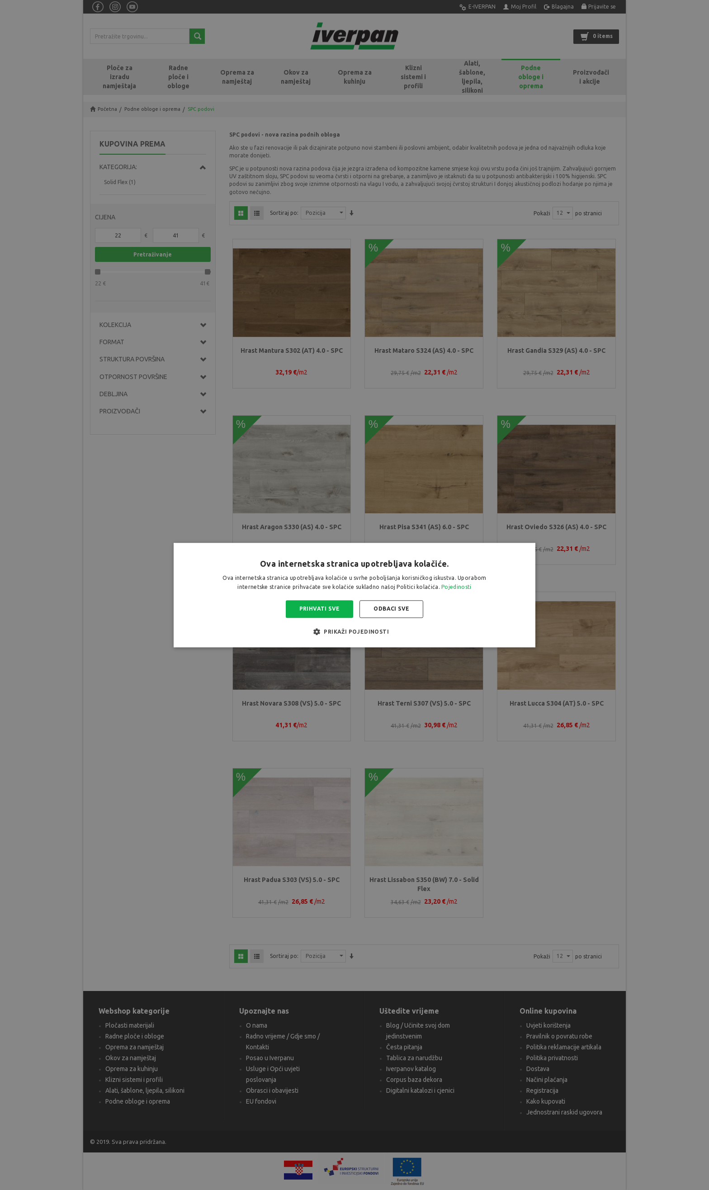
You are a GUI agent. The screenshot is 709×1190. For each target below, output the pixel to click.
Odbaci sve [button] (391, 609)
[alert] (354, 595)
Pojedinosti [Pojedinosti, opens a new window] (456, 587)
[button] (354, 631)
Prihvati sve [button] (319, 609)
